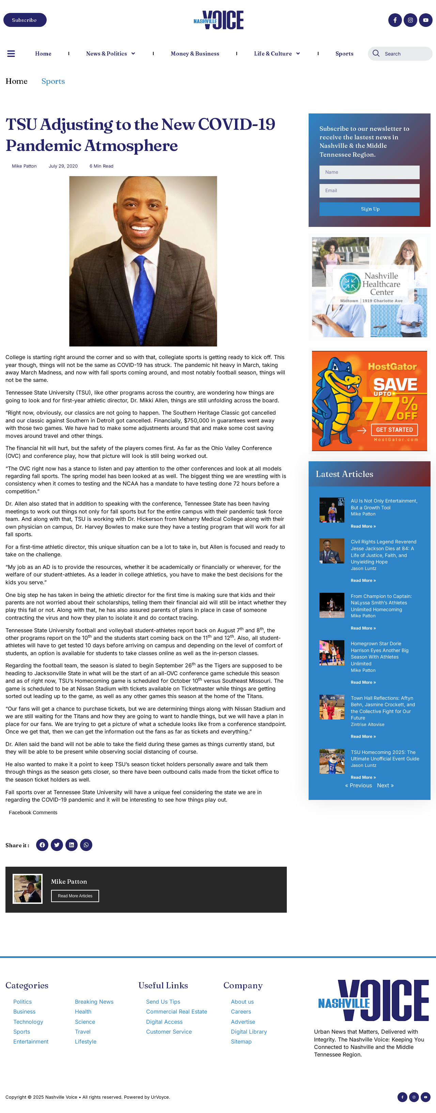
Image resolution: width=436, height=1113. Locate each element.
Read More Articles (75, 896)
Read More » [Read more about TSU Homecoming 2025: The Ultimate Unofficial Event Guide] (363, 777)
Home (43, 53)
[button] (42, 845)
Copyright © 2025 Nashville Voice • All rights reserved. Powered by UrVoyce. (87, 1097)
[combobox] (400, 54)
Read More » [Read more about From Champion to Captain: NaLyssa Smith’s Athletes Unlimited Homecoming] (363, 628)
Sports (345, 53)
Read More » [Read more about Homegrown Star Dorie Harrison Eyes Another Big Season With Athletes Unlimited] (363, 682)
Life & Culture (277, 53)
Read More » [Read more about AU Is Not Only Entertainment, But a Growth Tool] (363, 526)
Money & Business (195, 53)
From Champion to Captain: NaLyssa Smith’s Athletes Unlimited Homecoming (381, 602)
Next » (385, 785)
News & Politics (111, 53)
